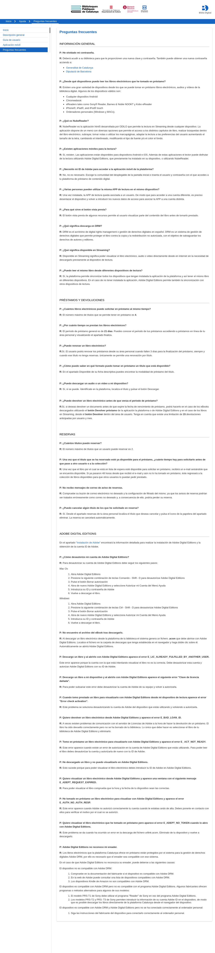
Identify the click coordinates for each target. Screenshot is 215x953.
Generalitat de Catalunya (79, 67)
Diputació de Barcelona (78, 71)
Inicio (6, 30)
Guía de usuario (11, 39)
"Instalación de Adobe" (88, 542)
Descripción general (13, 35)
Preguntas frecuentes (14, 49)
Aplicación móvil (11, 44)
